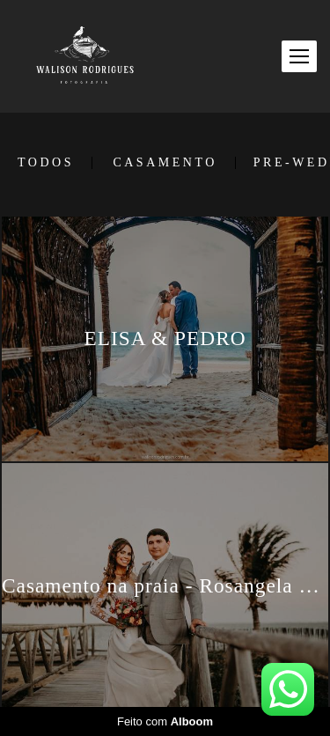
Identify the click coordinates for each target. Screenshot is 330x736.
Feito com (165, 721)
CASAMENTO (164, 163)
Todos (46, 163)
